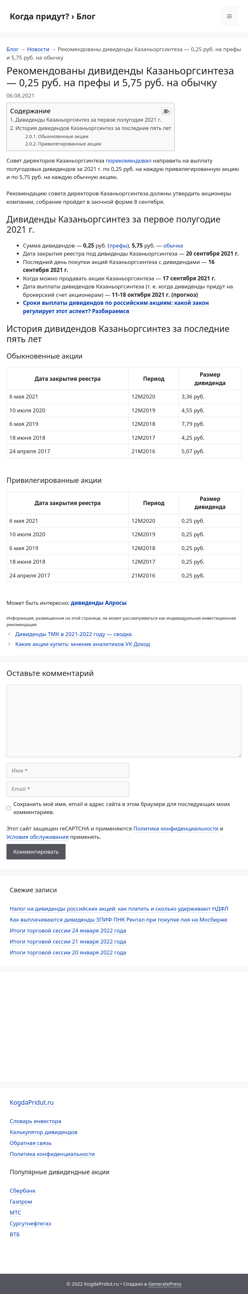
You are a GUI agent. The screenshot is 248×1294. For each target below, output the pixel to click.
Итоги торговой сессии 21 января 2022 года (68, 941)
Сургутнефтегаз (30, 1223)
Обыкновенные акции (63, 136)
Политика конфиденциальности (176, 828)
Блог (85, 16)
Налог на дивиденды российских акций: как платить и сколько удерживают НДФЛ (119, 908)
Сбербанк (23, 1190)
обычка (173, 245)
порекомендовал (129, 160)
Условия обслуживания (37, 836)
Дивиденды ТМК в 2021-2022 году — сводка (73, 634)
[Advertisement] (124, 1027)
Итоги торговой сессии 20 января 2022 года (68, 952)
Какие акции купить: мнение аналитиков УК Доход (82, 644)
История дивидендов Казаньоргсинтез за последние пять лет (93, 128)
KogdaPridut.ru (32, 1102)
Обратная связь (31, 1143)
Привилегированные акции (69, 143)
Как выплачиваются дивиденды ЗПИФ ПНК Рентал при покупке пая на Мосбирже (118, 919)
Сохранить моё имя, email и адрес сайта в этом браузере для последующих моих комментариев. (122, 808)
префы (118, 245)
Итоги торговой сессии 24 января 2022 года (68, 930)
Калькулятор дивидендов (44, 1132)
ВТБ (15, 1234)
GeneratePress (164, 1283)
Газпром (21, 1201)
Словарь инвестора (35, 1121)
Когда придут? (39, 16)
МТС (15, 1212)
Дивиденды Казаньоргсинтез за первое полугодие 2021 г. (88, 119)
